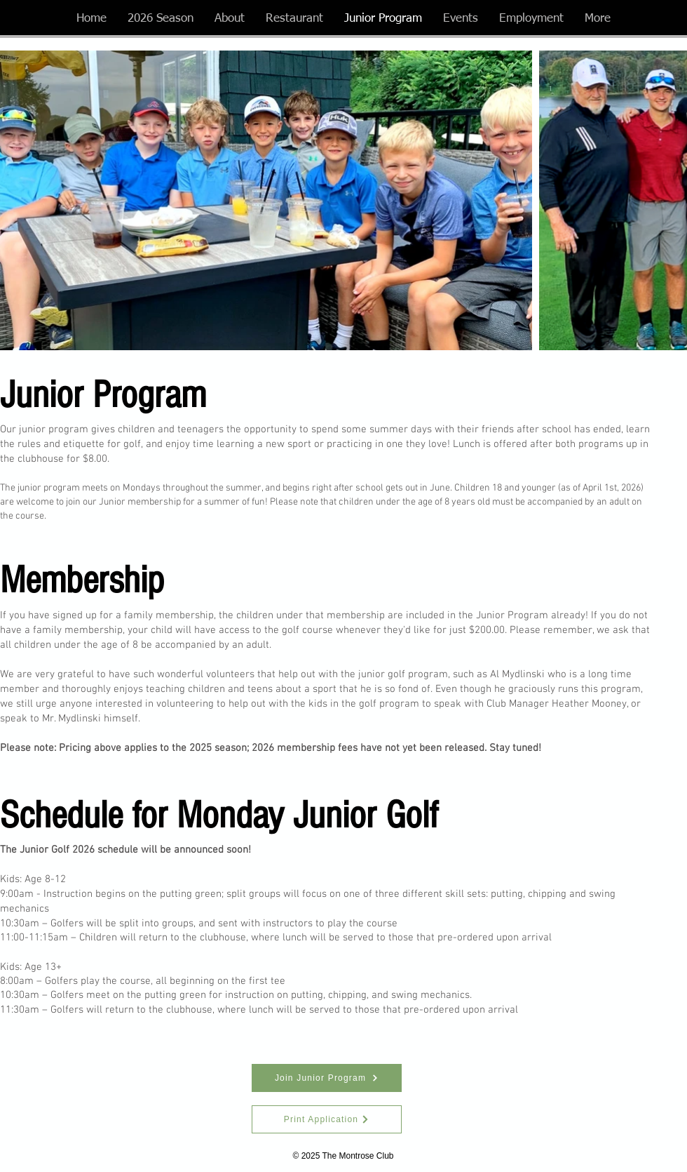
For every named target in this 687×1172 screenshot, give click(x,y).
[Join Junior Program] (327, 1078)
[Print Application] (327, 1119)
